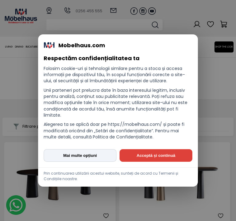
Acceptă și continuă (156, 155)
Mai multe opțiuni (80, 155)
